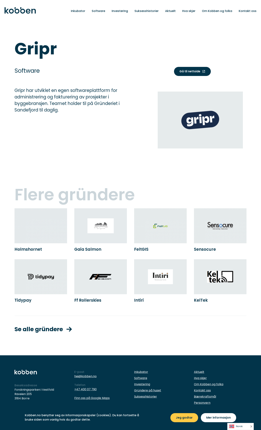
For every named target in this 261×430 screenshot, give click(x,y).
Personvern (202, 403)
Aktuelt (170, 11)
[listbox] (240, 426)
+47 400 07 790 (85, 389)
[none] (240, 426)
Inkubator (78, 11)
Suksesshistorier (146, 11)
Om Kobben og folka (217, 11)
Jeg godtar (184, 417)
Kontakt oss (247, 11)
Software (98, 11)
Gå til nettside (192, 71)
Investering (120, 11)
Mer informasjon (218, 417)
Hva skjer (188, 11)
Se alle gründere (43, 329)
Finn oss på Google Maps (92, 398)
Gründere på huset (147, 390)
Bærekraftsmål (205, 396)
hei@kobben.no (85, 376)
